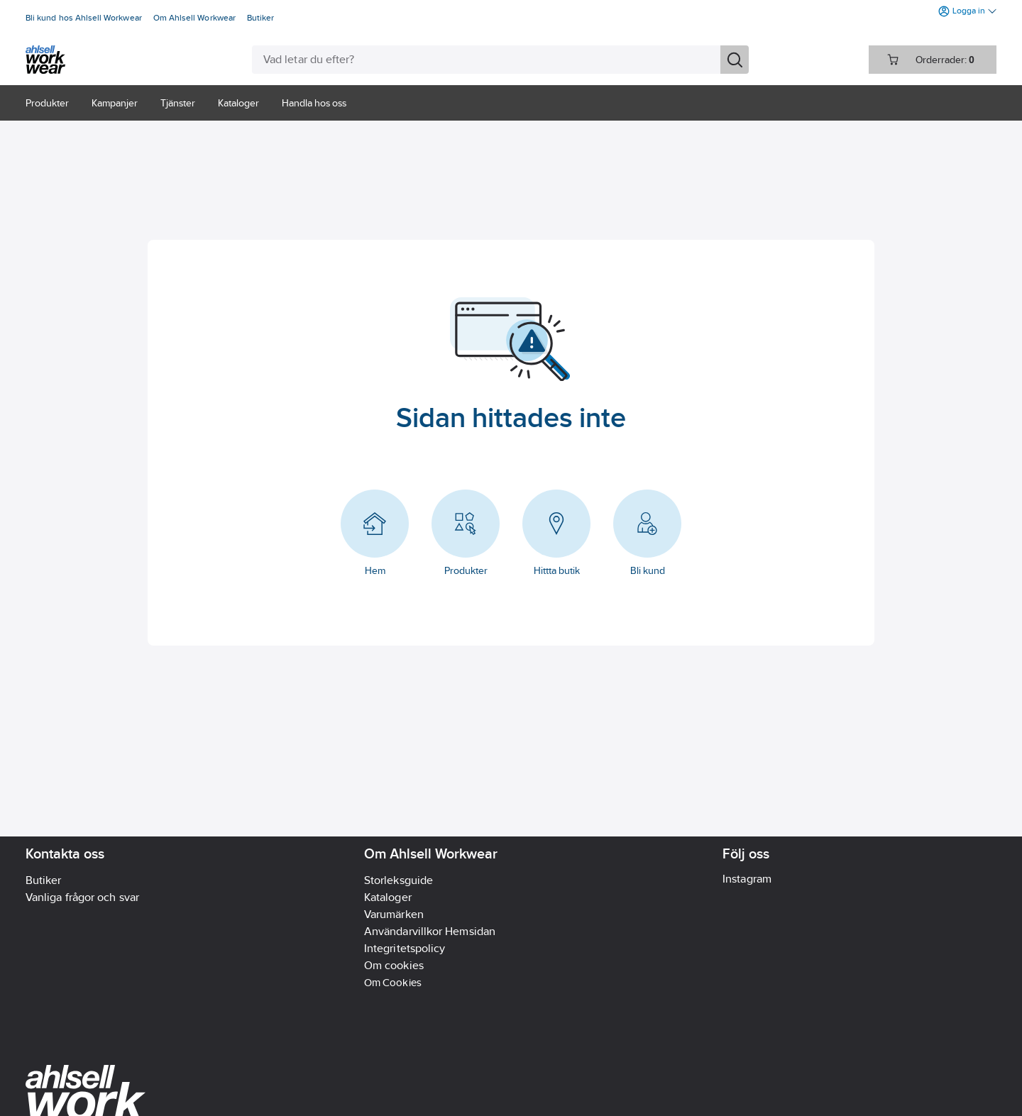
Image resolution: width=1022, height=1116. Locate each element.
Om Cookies (393, 982)
